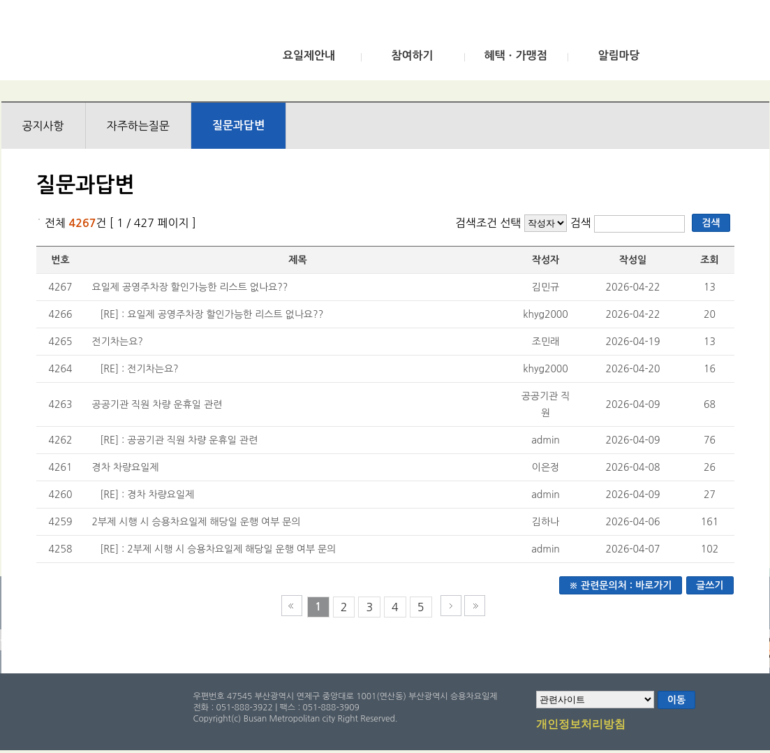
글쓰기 (709, 585)
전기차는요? (117, 341)
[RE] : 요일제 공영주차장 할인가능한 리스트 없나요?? (211, 314)
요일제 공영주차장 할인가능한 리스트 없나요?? (190, 287)
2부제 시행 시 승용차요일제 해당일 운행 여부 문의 (196, 522)
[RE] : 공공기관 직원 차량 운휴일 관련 (179, 440)
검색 (582, 222)
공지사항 (43, 125)
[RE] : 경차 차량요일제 (147, 494)
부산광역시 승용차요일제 (105, 44)
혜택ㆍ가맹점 (515, 55)
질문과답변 (238, 125)
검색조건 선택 (488, 222)
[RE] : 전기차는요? (139, 369)
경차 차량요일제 (125, 467)
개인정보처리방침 (580, 725)
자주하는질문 (138, 125)
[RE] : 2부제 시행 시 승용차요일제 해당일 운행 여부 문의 (218, 549)
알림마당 (618, 55)
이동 (676, 700)
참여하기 (412, 55)
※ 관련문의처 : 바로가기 (620, 585)
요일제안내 (309, 55)
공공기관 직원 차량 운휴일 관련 (157, 404)
